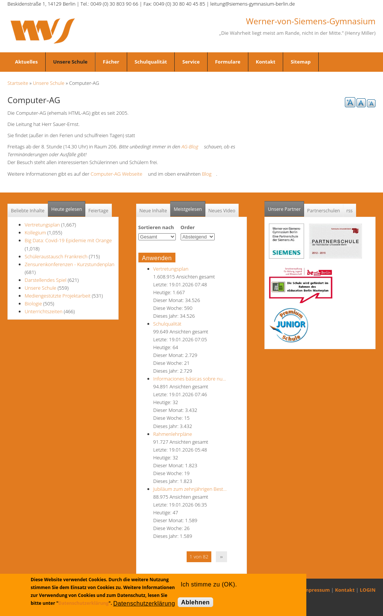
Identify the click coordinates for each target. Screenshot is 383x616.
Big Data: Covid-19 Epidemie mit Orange (68, 240)
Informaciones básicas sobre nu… (189, 378)
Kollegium (35, 232)
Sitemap (300, 61)
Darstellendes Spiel (46, 280)
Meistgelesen (188, 209)
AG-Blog (192, 146)
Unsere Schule (70, 61)
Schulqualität (151, 61)
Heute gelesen (66, 209)
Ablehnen (195, 602)
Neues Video (221, 210)
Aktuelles (26, 61)
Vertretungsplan (42, 224)
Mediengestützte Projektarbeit (58, 295)
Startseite (17, 83)
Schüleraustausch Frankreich (56, 256)
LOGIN (368, 589)
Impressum (316, 589)
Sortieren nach (156, 227)
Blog (209, 173)
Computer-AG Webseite (119, 173)
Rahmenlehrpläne (172, 434)
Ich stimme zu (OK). (209, 584)
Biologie (33, 303)
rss (349, 210)
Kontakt (265, 61)
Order (188, 227)
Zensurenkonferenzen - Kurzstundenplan (69, 264)
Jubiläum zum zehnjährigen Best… (190, 489)
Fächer (111, 61)
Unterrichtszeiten (43, 311)
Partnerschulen (323, 210)
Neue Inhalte (153, 210)
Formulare (227, 61)
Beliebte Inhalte (28, 210)
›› (221, 556)
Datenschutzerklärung (83, 603)
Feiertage (98, 210)
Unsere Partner (286, 206)
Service (190, 61)
